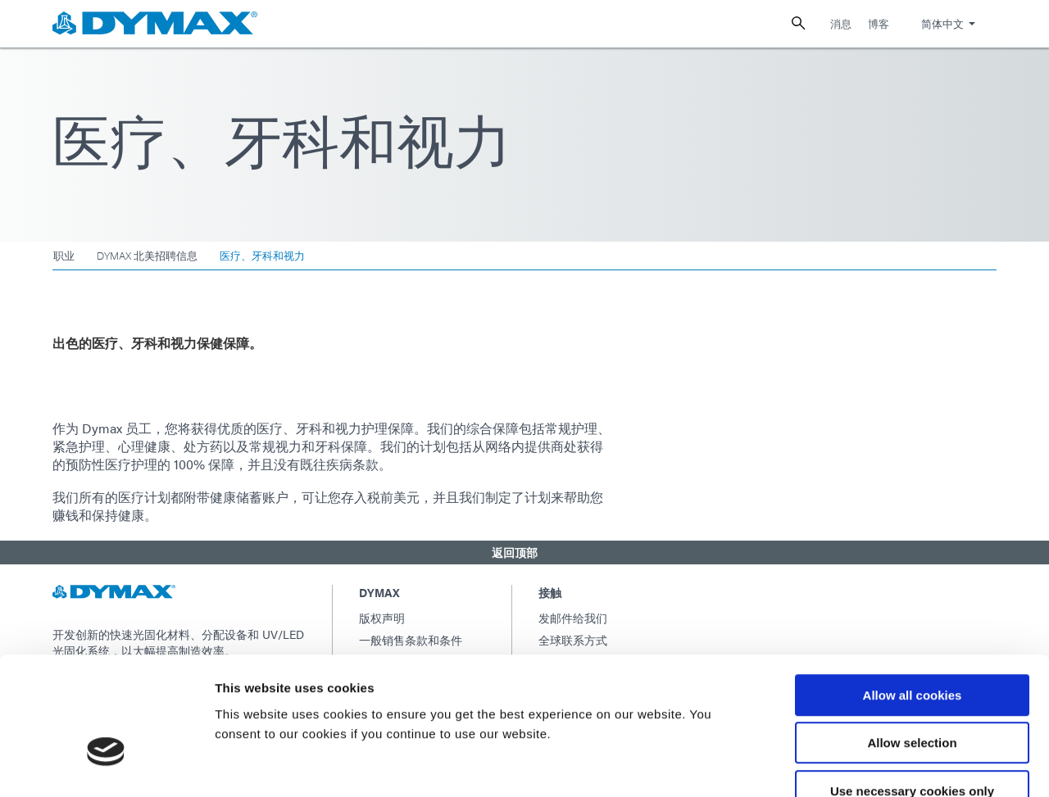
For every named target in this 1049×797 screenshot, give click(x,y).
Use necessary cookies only (912, 693)
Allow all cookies (912, 597)
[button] (524, 552)
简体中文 (942, 23)
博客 (878, 23)
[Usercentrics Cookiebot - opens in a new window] (106, 765)
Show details (860, 765)
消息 (840, 23)
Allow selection (911, 645)
